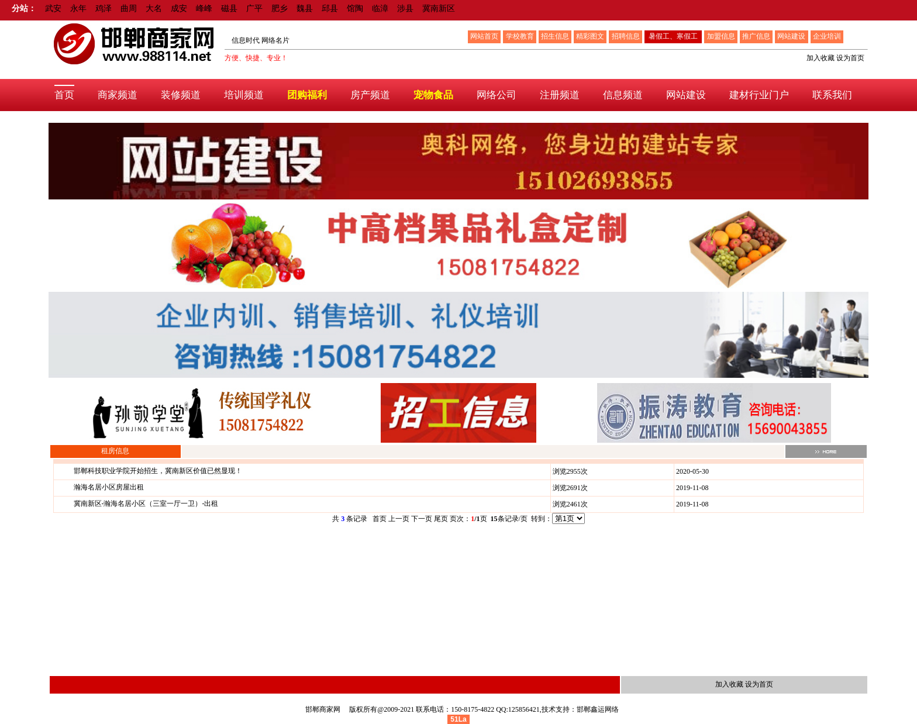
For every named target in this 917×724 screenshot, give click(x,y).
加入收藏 (820, 58)
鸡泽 (103, 8)
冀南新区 (438, 8)
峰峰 (204, 8)
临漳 (380, 8)
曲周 (128, 8)
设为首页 (850, 58)
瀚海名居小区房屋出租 (109, 487)
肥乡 (279, 8)
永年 (78, 8)
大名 (154, 8)
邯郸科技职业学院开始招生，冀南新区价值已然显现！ (158, 471)
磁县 (229, 8)
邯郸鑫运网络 (598, 709)
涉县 (405, 8)
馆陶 (355, 8)
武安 (53, 8)
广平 (254, 8)
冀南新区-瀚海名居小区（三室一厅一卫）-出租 (146, 503)
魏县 (305, 8)
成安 (179, 8)
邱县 (330, 8)
